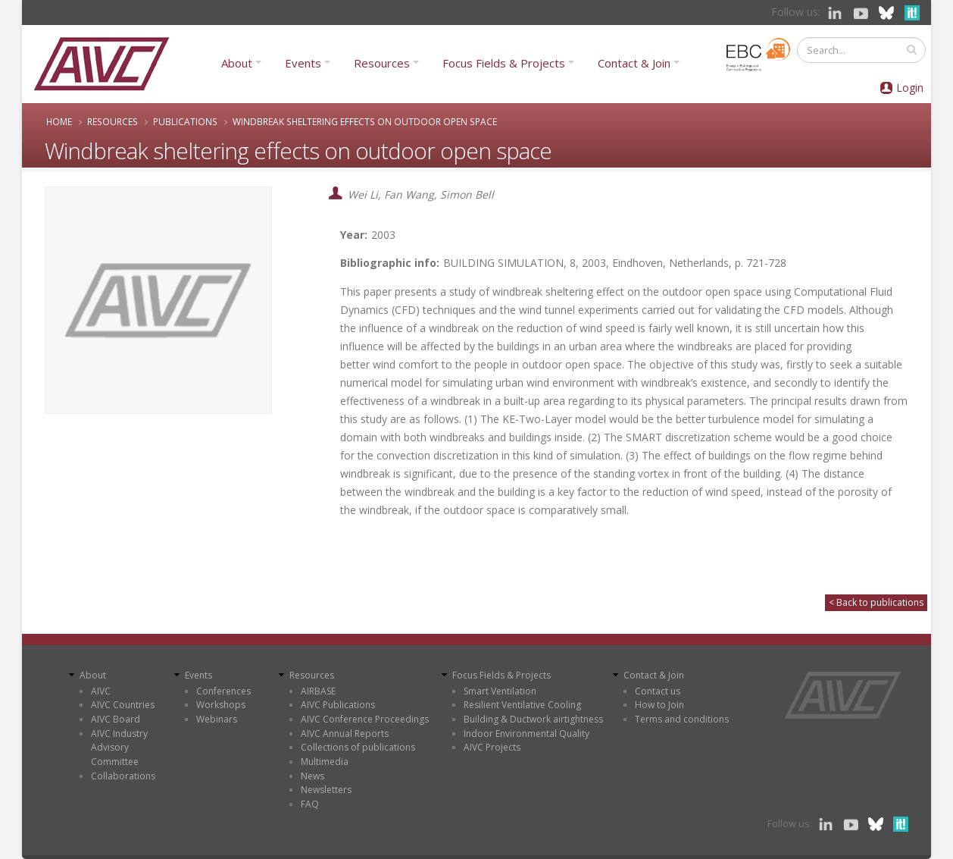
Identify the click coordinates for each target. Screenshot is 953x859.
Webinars (216, 719)
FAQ (310, 804)
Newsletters (326, 789)
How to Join (659, 704)
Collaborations (123, 776)
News (312, 776)
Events (303, 63)
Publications (185, 121)
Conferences (223, 691)
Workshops (220, 704)
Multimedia (324, 761)
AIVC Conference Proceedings (365, 719)
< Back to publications (876, 602)
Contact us (657, 691)
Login (909, 87)
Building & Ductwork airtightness (533, 719)
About (236, 63)
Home (59, 121)
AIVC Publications (338, 704)
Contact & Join (634, 63)
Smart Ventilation (500, 691)
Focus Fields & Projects (503, 63)
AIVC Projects (492, 747)
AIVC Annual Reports (345, 733)
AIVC (101, 691)
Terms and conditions (682, 719)
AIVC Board (115, 719)
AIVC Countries (123, 704)
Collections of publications (358, 747)
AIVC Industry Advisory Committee (119, 747)
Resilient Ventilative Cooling (522, 704)
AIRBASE (318, 691)
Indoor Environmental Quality (526, 733)
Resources (382, 63)
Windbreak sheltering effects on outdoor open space (365, 121)
